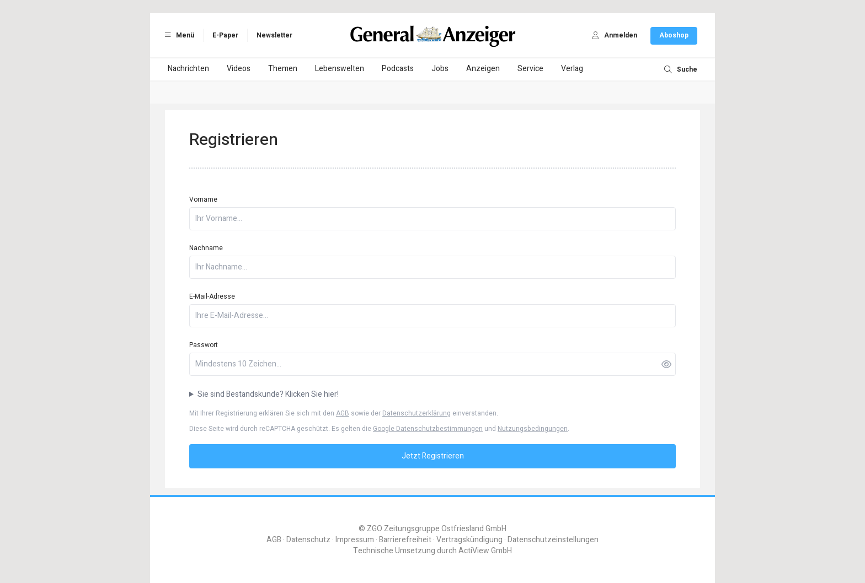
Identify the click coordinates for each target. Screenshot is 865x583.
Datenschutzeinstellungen (553, 540)
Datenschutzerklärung (416, 413)
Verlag (572, 68)
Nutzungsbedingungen (533, 429)
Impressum (354, 540)
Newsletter (274, 35)
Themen (282, 68)
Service (530, 68)
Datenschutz (308, 540)
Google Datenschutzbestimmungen (428, 429)
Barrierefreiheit (405, 540)
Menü (177, 35)
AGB (342, 413)
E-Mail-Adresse (212, 296)
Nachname (206, 248)
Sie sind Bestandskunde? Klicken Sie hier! (268, 394)
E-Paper (225, 35)
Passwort (203, 345)
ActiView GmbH (485, 551)
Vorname (203, 199)
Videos (238, 68)
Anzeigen (483, 68)
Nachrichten (188, 68)
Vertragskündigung (469, 540)
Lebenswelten (339, 68)
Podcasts (398, 68)
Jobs (439, 68)
